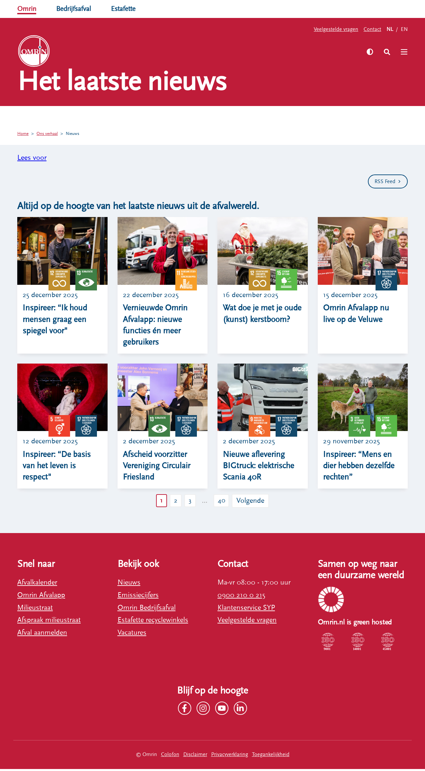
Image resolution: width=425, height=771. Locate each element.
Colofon (170, 756)
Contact (372, 29)
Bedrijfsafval (75, 9)
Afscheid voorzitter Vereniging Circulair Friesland (157, 467)
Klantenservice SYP (246, 609)
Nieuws (76, 133)
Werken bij (182, 51)
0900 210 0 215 (241, 597)
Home (23, 133)
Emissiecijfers (138, 597)
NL (389, 29)
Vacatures (132, 634)
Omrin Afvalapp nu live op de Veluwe (357, 314)
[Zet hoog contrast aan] (368, 51)
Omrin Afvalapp (41, 597)
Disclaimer (195, 756)
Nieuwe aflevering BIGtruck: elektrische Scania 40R (260, 467)
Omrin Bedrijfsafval (147, 609)
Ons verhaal (138, 51)
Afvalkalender (37, 584)
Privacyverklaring (229, 756)
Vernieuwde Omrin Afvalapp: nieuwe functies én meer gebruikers (156, 325)
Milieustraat (35, 609)
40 (223, 502)
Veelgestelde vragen (336, 29)
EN (404, 29)
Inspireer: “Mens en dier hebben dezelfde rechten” (360, 467)
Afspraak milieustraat (49, 622)
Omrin (27, 9)
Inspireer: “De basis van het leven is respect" (58, 467)
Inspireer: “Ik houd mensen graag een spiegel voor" (56, 319)
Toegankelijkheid (271, 756)
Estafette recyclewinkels (153, 622)
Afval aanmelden (42, 634)
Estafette (126, 9)
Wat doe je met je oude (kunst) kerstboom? (254, 319)
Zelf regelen (92, 51)
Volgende (253, 502)
